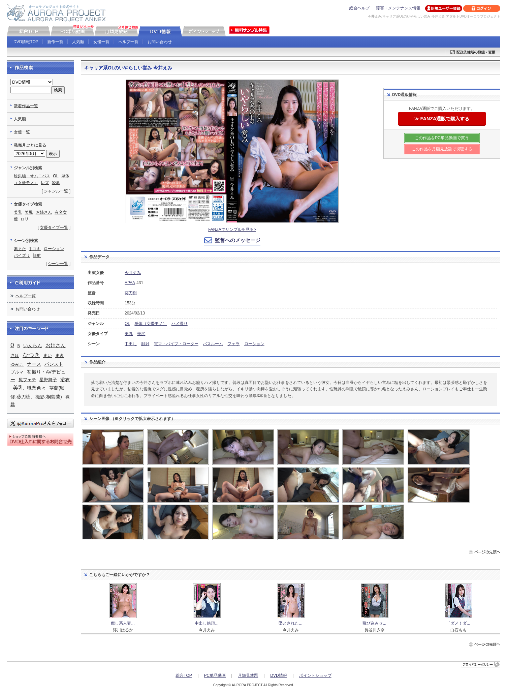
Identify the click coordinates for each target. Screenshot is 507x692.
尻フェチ (27, 379)
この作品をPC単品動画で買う (442, 138)
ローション (254, 343)
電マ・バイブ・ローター (176, 343)
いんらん (32, 345)
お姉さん (44, 212)
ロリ (25, 219)
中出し (131, 343)
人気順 (78, 41)
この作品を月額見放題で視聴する (442, 149)
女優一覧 (101, 41)
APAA (130, 282)
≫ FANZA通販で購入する (442, 118)
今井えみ (133, 272)
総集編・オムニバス (32, 176)
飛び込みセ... (374, 623)
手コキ (35, 248)
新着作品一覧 (26, 105)
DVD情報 (278, 675)
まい (47, 355)
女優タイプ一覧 (54, 227)
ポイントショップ (315, 675)
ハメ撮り (179, 323)
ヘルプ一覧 (128, 41)
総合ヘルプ (359, 8)
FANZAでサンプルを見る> (232, 229)
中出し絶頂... (206, 623)
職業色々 (36, 388)
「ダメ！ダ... (458, 623)
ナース (34, 364)
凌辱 (56, 182)
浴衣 (65, 379)
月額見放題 (248, 675)
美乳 (129, 333)
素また (20, 248)
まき (59, 355)
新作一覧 (55, 41)
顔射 (145, 343)
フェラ (233, 343)
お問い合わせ (160, 41)
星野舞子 (48, 379)
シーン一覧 (58, 263)
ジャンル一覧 (56, 191)
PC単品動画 (215, 675)
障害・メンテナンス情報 (398, 8)
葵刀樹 (131, 293)
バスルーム (213, 343)
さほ (14, 355)
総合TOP (184, 675)
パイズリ (22, 255)
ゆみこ (17, 364)
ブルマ (17, 371)
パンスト (53, 364)
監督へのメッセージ (237, 240)
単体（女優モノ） (150, 323)
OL (127, 323)
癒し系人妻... (122, 623)
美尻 (141, 333)
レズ (45, 182)
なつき (31, 355)
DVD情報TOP (25, 41)
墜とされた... (290, 623)
